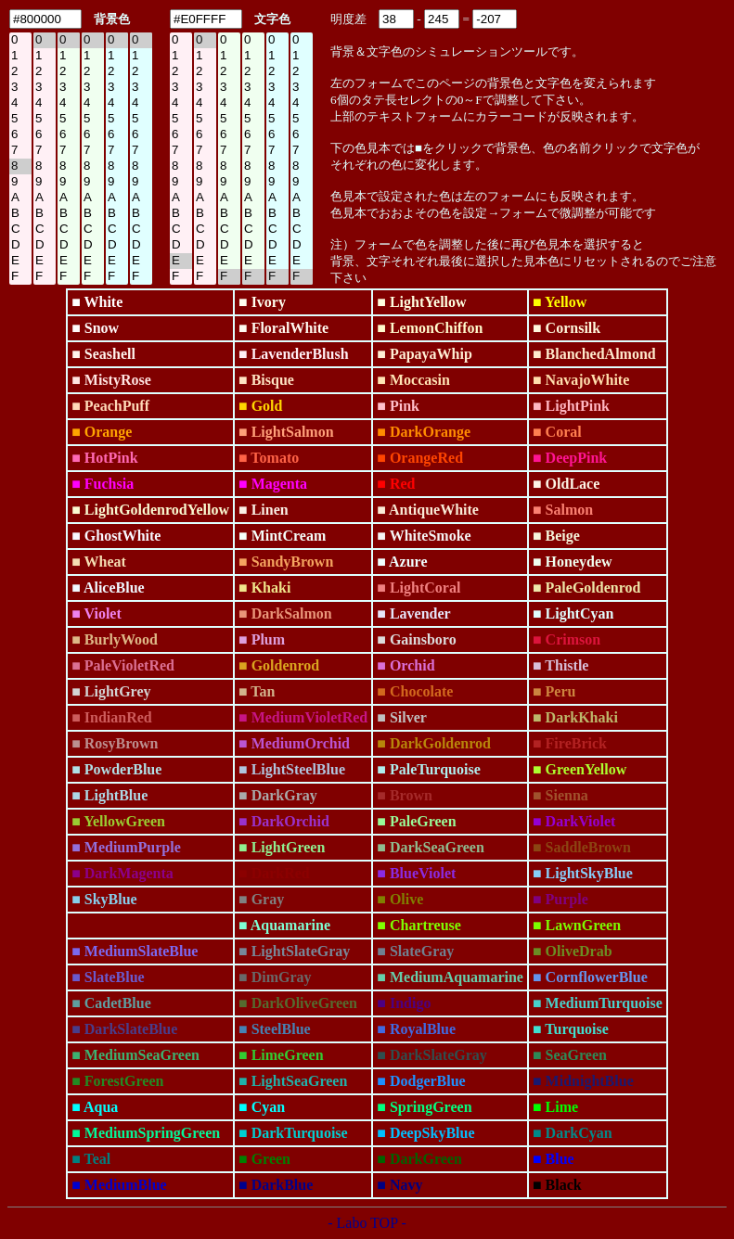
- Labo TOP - (367, 1223)
